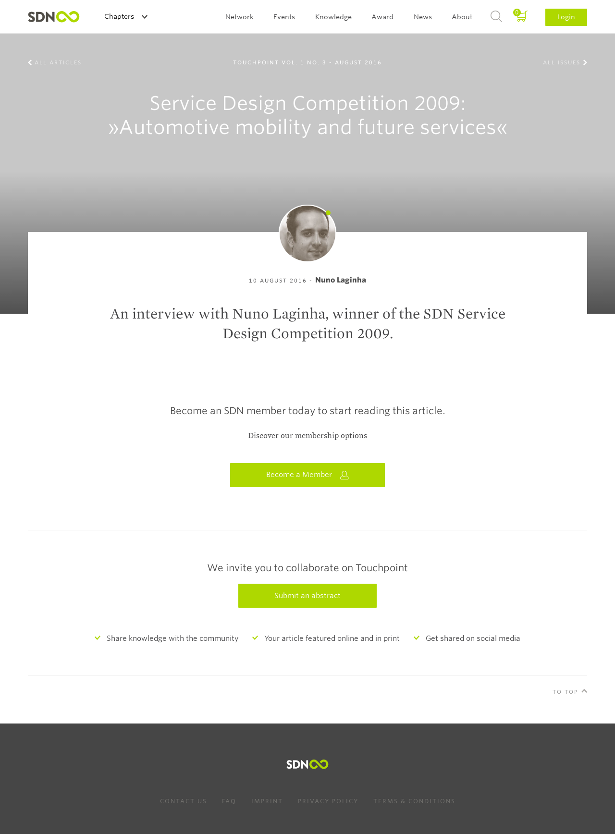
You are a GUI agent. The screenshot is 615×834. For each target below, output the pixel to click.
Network (239, 17)
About (462, 17)
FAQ (229, 801)
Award (382, 17)
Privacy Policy (328, 801)
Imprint (267, 801)
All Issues (561, 62)
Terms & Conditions (414, 801)
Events (284, 17)
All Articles (58, 62)
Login (566, 17)
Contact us (183, 801)
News (423, 17)
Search (496, 17)
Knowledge (333, 17)
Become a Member (307, 474)
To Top (565, 691)
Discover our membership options (307, 435)
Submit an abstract (307, 595)
